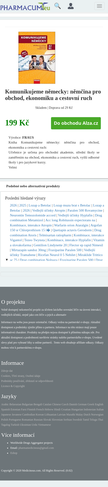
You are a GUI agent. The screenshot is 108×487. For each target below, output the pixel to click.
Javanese (17, 414)
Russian (38, 419)
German (82, 404)
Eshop (13, 453)
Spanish (5, 409)
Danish (73, 404)
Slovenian (57, 419)
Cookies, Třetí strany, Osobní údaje (20, 376)
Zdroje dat (7, 370)
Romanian (27, 419)
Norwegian (97, 414)
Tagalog (5, 424)
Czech (65, 404)
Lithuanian (51, 414)
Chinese (56, 404)
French (40, 409)
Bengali (37, 404)
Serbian (67, 419)
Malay (79, 414)
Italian (100, 409)
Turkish (15, 424)
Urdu (34, 424)
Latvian (61, 414)
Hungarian (77, 409)
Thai (100, 419)
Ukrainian (25, 424)
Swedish (77, 419)
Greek (90, 404)
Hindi (57, 409)
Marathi (70, 414)
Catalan (47, 404)
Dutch (87, 414)
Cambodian (28, 414)
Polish (4, 419)
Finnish (31, 409)
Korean (40, 414)
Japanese (6, 414)
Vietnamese (44, 424)
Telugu (93, 419)
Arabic (5, 404)
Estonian (15, 409)
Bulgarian (27, 404)
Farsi (24, 409)
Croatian (66, 409)
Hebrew (49, 409)
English (99, 404)
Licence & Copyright (13, 386)
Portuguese (15, 419)
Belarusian (15, 404)
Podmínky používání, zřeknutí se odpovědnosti (27, 381)
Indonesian (90, 409)
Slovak (47, 419)
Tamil (86, 419)
